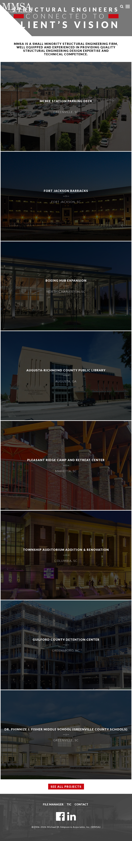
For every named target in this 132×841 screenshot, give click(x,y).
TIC (69, 804)
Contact (81, 804)
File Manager (53, 804)
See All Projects (66, 786)
